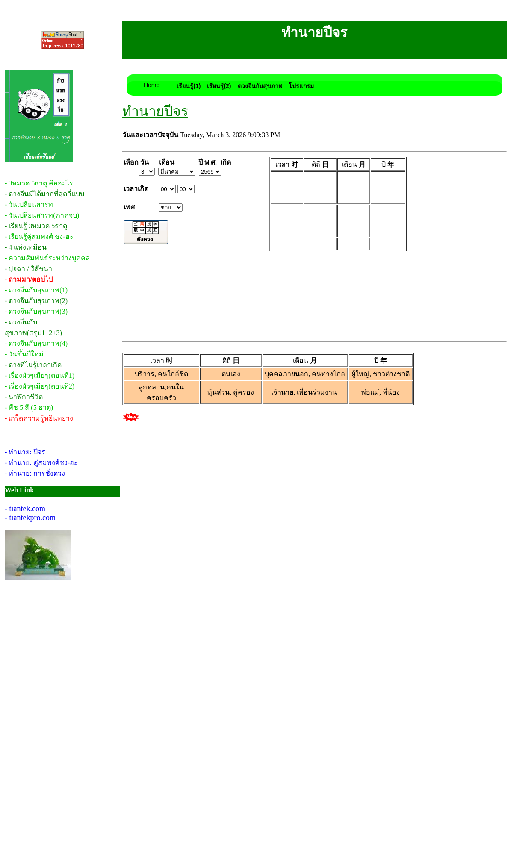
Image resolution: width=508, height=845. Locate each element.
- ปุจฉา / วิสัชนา (28, 268)
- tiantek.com (25, 508)
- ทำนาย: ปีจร (25, 452)
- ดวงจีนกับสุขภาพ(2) (36, 300)
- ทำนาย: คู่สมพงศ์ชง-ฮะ (41, 462)
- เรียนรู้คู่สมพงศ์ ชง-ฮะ (39, 236)
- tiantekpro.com (30, 517)
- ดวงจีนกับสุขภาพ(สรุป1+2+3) (33, 327)
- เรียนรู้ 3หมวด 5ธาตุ (36, 226)
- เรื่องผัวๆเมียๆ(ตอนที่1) (39, 375)
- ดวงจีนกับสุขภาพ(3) (36, 311)
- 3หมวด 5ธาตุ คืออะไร (39, 183)
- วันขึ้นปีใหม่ (24, 354)
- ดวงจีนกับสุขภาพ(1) (36, 290)
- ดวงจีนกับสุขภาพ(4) (36, 343)
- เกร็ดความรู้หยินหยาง (39, 418)
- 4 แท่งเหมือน (26, 247)
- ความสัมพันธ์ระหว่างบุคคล (47, 258)
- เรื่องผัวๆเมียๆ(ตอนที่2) (39, 386)
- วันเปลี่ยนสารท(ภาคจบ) (42, 215)
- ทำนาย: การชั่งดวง (35, 473)
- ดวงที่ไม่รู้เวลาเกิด (33, 364)
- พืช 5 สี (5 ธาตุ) (29, 407)
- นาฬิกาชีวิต (24, 396)
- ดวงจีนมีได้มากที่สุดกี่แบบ (44, 193)
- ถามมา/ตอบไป (29, 279)
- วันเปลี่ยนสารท (29, 204)
